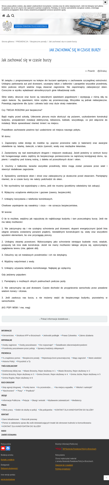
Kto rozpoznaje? (46, 345)
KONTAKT (5, 414)
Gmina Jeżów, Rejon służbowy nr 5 (86, 374)
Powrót (90, 71)
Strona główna (8, 41)
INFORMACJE (6, 330)
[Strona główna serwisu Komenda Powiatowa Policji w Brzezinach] (3, 15)
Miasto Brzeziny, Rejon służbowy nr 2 (74, 371)
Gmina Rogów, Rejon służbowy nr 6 (17, 378)
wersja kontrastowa (8, 479)
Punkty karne (29, 387)
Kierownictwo (8, 335)
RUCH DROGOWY (8, 382)
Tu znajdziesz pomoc (11, 358)
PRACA (3, 405)
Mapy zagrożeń (79, 358)
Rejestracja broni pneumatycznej (56, 358)
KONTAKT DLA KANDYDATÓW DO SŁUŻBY (74, 410)
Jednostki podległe (51, 335)
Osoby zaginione (9, 345)
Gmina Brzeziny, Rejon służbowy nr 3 (18, 374)
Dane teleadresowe (10, 419)
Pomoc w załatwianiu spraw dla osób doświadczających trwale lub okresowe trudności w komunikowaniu (46, 423)
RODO (3, 430)
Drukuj (102, 71)
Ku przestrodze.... (45, 387)
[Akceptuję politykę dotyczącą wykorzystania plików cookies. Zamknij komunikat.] (105, 2)
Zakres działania (86, 335)
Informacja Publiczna (11, 400)
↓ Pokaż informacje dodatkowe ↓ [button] (54, 319)
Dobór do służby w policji (26, 410)
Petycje (26, 400)
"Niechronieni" (8, 391)
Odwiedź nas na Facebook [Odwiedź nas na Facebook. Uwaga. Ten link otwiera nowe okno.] (8, 448)
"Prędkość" (30, 391)
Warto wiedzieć (94, 358)
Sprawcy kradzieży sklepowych (51, 348)
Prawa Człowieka (69, 335)
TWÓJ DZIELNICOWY (9, 366)
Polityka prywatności (62, 468)
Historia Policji (8, 361)
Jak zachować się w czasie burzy (63, 41)
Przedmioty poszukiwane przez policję (18, 348)
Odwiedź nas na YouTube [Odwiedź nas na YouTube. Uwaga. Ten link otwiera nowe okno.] (3, 448)
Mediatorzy (76, 400)
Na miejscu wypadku (64, 387)
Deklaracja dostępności (9, 468)
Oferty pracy (7, 410)
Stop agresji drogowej (11, 387)
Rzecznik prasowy (29, 419)
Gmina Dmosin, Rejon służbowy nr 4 (52, 374)
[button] (104, 16)
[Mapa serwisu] (8, 15)
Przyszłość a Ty (24, 361)
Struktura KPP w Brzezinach (28, 335)
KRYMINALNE (6, 340)
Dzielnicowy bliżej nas (11, 371)
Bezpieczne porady (38, 41)
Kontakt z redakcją (7, 459)
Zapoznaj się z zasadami (64, 465)
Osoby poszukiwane (28, 345)
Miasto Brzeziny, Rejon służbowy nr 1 (40, 371)
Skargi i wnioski (38, 400)
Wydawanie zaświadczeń (58, 400)
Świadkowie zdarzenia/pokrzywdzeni (71, 345)
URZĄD (4, 395)
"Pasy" (20, 391)
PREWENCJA (22, 41)
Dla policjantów (45, 410)
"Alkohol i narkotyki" (84, 387)
